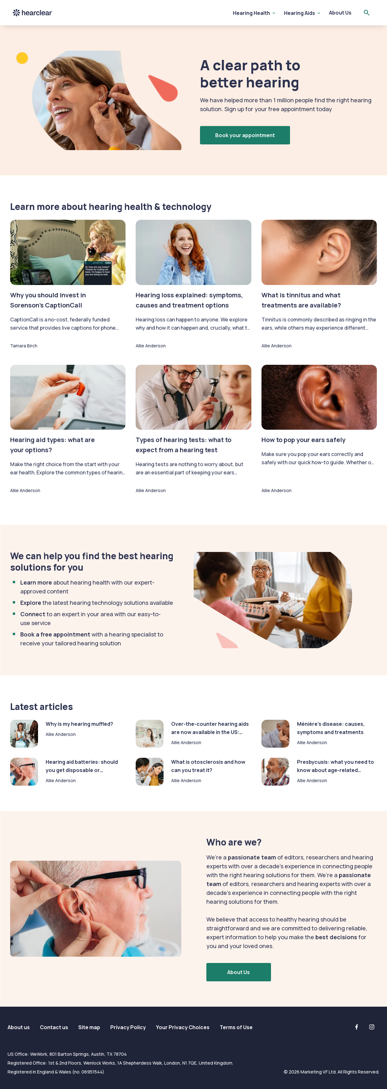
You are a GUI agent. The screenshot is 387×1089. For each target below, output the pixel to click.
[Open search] (366, 12)
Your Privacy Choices (183, 1027)
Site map (89, 1027)
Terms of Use (236, 1027)
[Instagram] (371, 1027)
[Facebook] (356, 1027)
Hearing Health (251, 12)
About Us (340, 12)
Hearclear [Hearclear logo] (32, 12)
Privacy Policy (128, 1027)
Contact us (54, 1027)
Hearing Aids (299, 12)
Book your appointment (245, 135)
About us (19, 1027)
